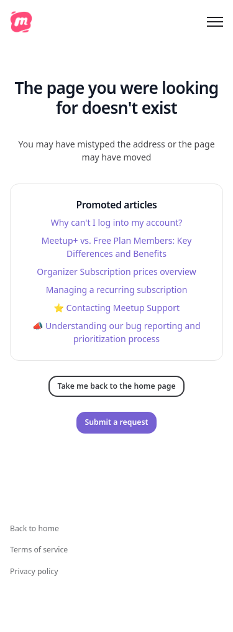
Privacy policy (34, 571)
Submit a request (116, 422)
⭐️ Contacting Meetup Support (116, 308)
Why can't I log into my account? (117, 222)
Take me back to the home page (116, 386)
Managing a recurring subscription (117, 289)
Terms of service (39, 549)
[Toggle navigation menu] (215, 21)
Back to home (34, 528)
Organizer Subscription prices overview (116, 271)
